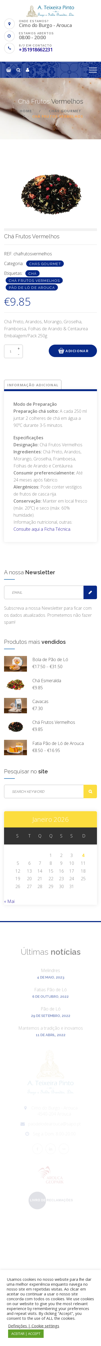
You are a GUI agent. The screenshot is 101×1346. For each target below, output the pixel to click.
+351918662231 (36, 49)
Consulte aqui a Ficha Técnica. (42, 529)
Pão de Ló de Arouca (32, 288)
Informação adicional (32, 384)
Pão (51, 1012)
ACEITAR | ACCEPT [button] (25, 1333)
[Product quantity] (13, 351)
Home (26, 110)
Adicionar (73, 351)
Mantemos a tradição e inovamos (50, 1031)
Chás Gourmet (65, 110)
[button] (9, 70)
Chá (33, 274)
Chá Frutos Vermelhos (34, 281)
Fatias (50, 992)
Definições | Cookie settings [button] (33, 1325)
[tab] (33, 385)
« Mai (9, 901)
